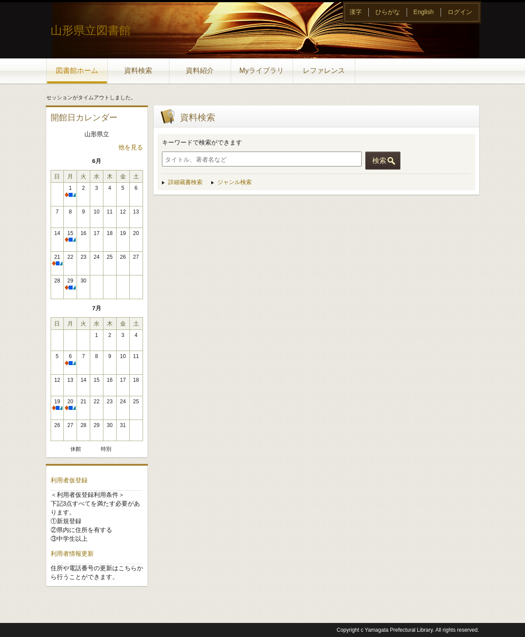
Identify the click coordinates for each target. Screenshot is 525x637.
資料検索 (138, 70)
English (424, 11)
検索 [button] (379, 160)
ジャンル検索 (234, 182)
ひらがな (387, 11)
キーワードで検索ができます (202, 142)
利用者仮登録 (69, 480)
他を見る (130, 147)
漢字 (355, 11)
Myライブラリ (261, 70)
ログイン (460, 11)
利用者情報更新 (72, 553)
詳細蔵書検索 (185, 182)
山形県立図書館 (91, 30)
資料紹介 (200, 70)
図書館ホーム (77, 70)
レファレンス (324, 70)
